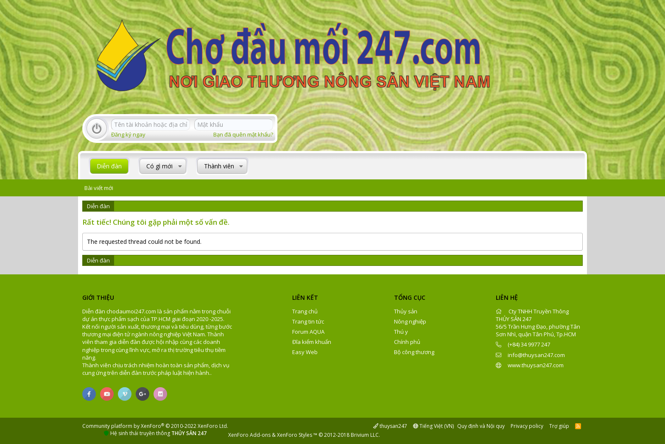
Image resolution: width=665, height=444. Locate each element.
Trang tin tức (308, 321)
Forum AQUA (308, 331)
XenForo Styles (294, 434)
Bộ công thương (414, 352)
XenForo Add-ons (249, 434)
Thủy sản (405, 311)
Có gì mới (159, 166)
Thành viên (219, 166)
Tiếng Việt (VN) (433, 426)
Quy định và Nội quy (481, 426)
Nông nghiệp (410, 321)
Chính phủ (407, 342)
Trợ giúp (559, 426)
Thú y (401, 331)
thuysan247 (390, 426)
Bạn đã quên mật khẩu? (243, 134)
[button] (180, 166)
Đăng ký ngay (128, 134)
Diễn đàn (109, 166)
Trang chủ (305, 311)
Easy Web (305, 352)
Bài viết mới (98, 188)
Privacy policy (527, 426)
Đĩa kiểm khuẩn (311, 342)
